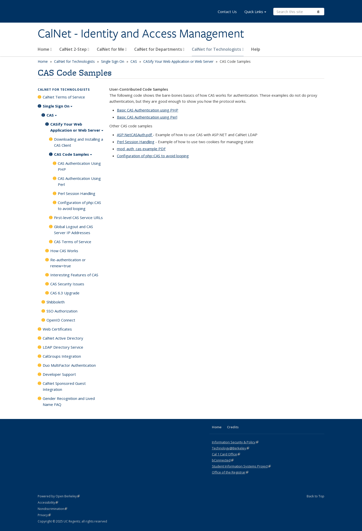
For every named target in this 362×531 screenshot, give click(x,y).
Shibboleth (56, 301)
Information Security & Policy (235, 442)
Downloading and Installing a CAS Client (78, 142)
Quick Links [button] (255, 12)
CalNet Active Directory (63, 338)
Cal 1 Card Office (226, 454)
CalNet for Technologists (218, 49)
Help (255, 49)
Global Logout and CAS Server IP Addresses (73, 229)
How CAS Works (64, 250)
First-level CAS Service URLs (78, 217)
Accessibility (48, 502)
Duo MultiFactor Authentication (69, 365)
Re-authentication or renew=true (68, 262)
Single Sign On (112, 61)
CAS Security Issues (67, 283)
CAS (133, 61)
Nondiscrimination (52, 509)
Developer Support (59, 374)
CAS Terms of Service (72, 241)
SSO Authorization (62, 310)
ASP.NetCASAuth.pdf (135, 134)
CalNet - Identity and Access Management (141, 33)
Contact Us (227, 11)
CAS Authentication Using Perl (79, 181)
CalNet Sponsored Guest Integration (64, 386)
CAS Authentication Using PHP (79, 166)
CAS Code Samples (73, 156)
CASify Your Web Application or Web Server (178, 61)
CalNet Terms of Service (64, 96)
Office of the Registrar (230, 472)
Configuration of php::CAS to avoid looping (153, 155)
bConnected (223, 460)
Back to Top (315, 496)
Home (45, 49)
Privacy (44, 515)
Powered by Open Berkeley (59, 496)
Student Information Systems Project (241, 466)
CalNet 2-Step (74, 49)
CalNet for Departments (159, 49)
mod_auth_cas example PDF (141, 148)
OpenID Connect (61, 320)
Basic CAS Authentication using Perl (147, 117)
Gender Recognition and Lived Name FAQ (69, 401)
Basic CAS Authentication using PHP (147, 110)
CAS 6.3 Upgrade (64, 292)
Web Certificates (57, 329)
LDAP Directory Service (63, 347)
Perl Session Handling (135, 141)
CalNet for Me (112, 49)
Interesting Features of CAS (74, 274)
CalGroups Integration (62, 356)
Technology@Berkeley (230, 448)
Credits (233, 427)
